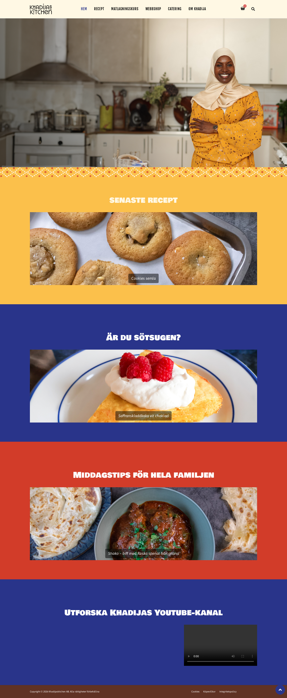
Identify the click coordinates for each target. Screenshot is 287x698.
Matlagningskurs (125, 9)
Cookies (195, 691)
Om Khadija (197, 9)
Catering (175, 9)
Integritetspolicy (227, 691)
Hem (84, 9)
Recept (99, 9)
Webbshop (153, 9)
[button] (253, 9)
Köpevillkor (209, 691)
